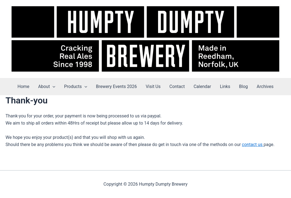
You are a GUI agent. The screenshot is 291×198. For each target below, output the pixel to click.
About (46, 86)
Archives (265, 86)
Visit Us (153, 86)
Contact (177, 86)
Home (23, 86)
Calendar (202, 86)
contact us (253, 144)
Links (225, 86)
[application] (52, 86)
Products (75, 86)
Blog (243, 86)
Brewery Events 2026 (116, 86)
